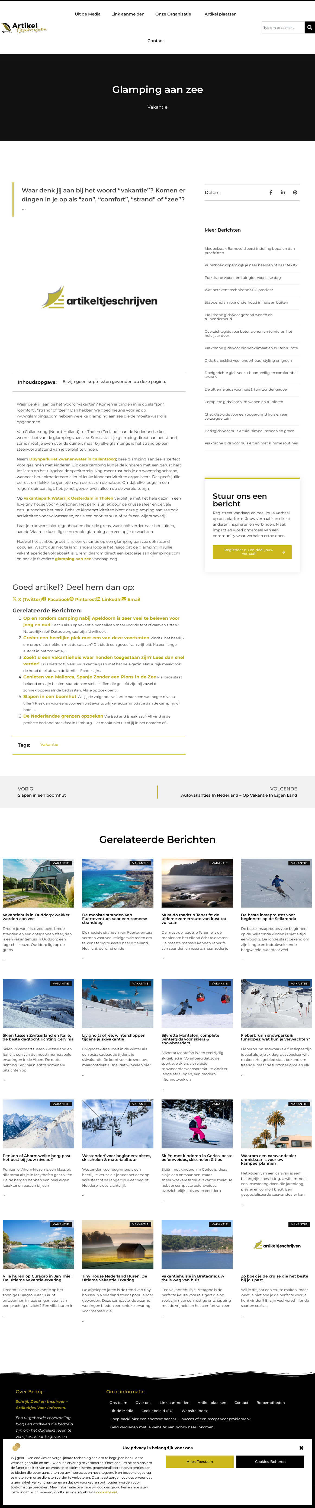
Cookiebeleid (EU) (157, 1411)
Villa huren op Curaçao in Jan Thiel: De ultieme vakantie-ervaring (37, 1278)
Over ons (144, 1402)
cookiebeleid (106, 1492)
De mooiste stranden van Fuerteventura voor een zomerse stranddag (114, 918)
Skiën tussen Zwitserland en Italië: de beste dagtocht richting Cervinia (38, 1037)
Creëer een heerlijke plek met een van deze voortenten (86, 637)
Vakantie (157, 107)
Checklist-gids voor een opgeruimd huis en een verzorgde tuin (246, 416)
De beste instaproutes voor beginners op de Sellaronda (268, 916)
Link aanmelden (127, 14)
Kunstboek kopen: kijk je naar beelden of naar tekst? (251, 265)
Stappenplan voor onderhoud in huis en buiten (246, 302)
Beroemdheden (270, 1402)
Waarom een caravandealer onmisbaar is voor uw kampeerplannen (268, 1159)
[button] (301, 1448)
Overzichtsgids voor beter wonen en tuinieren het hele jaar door (248, 333)
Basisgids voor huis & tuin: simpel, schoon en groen (250, 431)
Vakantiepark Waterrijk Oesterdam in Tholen (68, 498)
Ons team (118, 1402)
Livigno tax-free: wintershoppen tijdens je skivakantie (114, 1037)
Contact (155, 40)
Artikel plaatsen (221, 14)
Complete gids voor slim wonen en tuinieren (244, 402)
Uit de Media (88, 14)
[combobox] (283, 27)
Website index (195, 1411)
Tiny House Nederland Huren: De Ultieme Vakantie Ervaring (114, 1278)
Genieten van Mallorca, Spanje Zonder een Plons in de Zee (89, 677)
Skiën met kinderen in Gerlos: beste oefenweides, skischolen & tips (197, 1157)
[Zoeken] (310, 27)
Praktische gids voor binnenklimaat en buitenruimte (251, 348)
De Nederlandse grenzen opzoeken (63, 716)
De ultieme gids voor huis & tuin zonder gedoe (246, 389)
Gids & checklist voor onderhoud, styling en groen (248, 360)
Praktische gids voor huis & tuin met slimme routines (251, 443)
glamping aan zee (73, 558)
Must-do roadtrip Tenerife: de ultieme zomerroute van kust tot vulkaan (194, 918)
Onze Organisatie (174, 14)
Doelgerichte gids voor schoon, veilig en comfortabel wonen (251, 374)
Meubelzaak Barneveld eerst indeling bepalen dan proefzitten (250, 250)
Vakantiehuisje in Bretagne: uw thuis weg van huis (193, 1278)
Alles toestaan (200, 1461)
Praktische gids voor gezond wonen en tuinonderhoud (239, 317)
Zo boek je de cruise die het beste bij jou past (274, 1278)
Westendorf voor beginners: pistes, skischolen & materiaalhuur (116, 1157)
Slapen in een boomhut (49, 696)
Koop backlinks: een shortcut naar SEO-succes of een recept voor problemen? (180, 1419)
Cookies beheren (270, 1461)
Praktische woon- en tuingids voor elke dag (243, 277)
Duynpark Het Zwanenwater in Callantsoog (72, 459)
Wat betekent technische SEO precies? (239, 290)
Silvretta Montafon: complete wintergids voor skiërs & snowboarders (190, 1039)
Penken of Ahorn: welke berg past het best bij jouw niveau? (36, 1157)
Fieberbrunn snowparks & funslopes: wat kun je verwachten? (275, 1037)
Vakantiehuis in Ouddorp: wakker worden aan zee (36, 916)
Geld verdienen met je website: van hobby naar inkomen (162, 1427)
